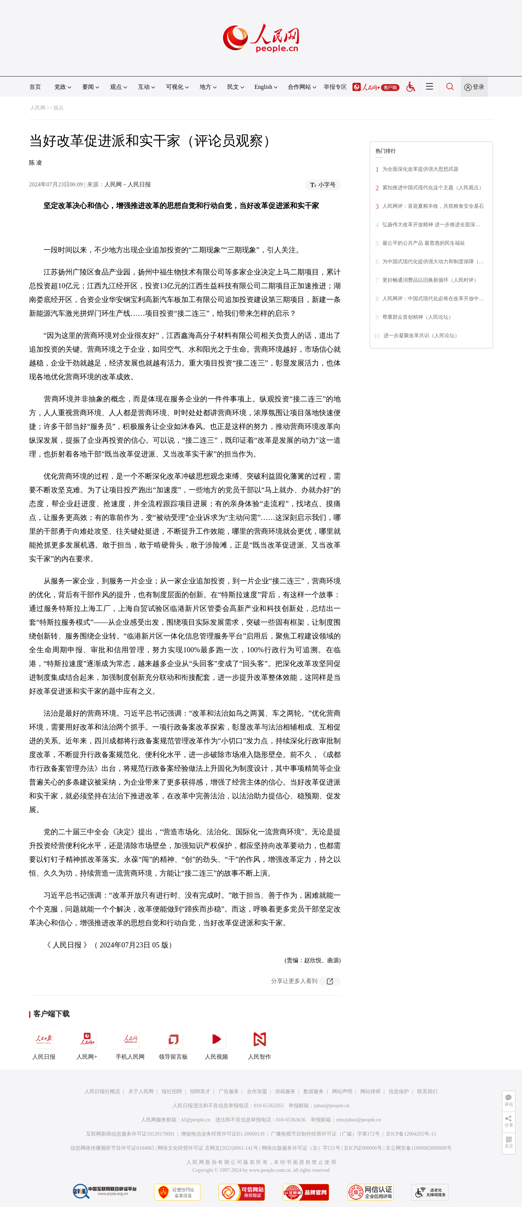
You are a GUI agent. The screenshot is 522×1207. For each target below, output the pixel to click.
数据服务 (313, 1091)
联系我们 (427, 1091)
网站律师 (370, 1091)
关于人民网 (141, 1091)
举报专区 (335, 87)
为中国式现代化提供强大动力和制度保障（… (433, 261)
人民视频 (216, 1043)
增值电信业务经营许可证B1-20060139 (223, 1134)
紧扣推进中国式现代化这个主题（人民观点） (433, 187)
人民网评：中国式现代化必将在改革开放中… (433, 298)
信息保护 (399, 1091)
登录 (478, 87)
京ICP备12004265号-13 (411, 1134)
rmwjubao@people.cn (358, 1120)
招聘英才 (200, 1091)
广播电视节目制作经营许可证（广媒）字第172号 (325, 1134)
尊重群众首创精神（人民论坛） (417, 317)
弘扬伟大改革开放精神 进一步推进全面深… (431, 224)
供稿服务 (285, 1091)
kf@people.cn (196, 1120)
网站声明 (342, 1091)
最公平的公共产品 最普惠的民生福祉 (423, 243)
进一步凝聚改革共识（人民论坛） (422, 335)
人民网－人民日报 (127, 184)
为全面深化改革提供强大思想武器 (420, 169)
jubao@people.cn (331, 1105)
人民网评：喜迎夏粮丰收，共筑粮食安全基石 (433, 206)
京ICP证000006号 (363, 1148)
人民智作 (259, 1043)
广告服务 (229, 1091)
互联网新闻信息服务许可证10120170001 (130, 1134)
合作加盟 (257, 1091)
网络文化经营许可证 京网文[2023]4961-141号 (208, 1148)
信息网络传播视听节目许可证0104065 (112, 1148)
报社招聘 (172, 1091)
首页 (35, 87)
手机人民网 (130, 1043)
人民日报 (44, 1043)
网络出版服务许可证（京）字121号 (301, 1148)
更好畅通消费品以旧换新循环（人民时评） (430, 280)
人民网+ (87, 1043)
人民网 (37, 108)
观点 (58, 108)
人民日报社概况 (102, 1091)
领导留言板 (173, 1043)
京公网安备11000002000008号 (418, 1148)
